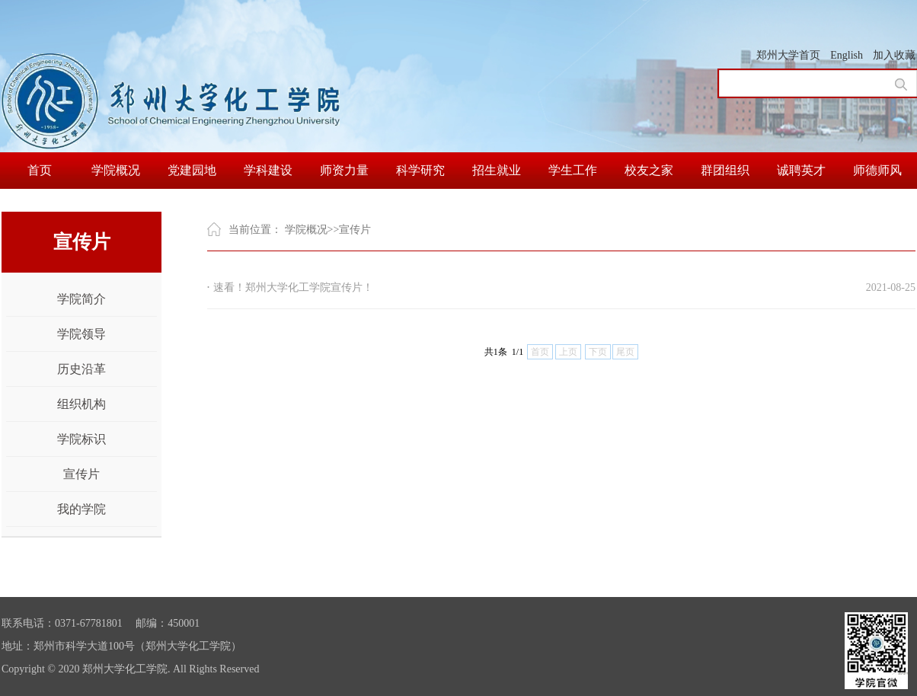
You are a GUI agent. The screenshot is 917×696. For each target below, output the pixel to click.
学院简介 (81, 298)
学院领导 (81, 333)
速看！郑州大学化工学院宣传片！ (293, 287)
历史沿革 (81, 368)
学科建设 (268, 170)
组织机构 (81, 403)
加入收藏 (894, 55)
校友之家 (649, 170)
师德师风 (877, 170)
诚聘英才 (801, 170)
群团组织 (725, 170)
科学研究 (420, 170)
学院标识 (81, 439)
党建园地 (192, 170)
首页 (39, 170)
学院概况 (115, 170)
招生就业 (496, 170)
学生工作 (572, 170)
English (846, 55)
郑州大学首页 (788, 55)
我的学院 (81, 509)
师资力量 (344, 170)
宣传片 (81, 474)
